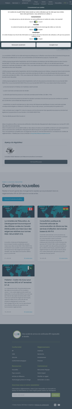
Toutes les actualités (11, 6)
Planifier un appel (43, 376)
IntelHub (40, 351)
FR (66, 3)
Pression (40, 361)
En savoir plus (28, 258)
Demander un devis (44, 380)
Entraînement (42, 357)
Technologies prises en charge (21, 380)
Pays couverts (36, 3)
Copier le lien (63, 49)
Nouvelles (58, 3)
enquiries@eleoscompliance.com (40, 133)
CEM (13, 354)
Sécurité (14, 357)
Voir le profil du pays (36, 162)
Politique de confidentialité (42, 405)
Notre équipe (50, 3)
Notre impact (43, 3)
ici (24, 116)
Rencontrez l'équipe (44, 370)
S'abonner (55, 395)
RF (13, 351)
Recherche (41, 354)
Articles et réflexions (18, 376)
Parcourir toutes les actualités (13, 199)
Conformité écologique (19, 361)
